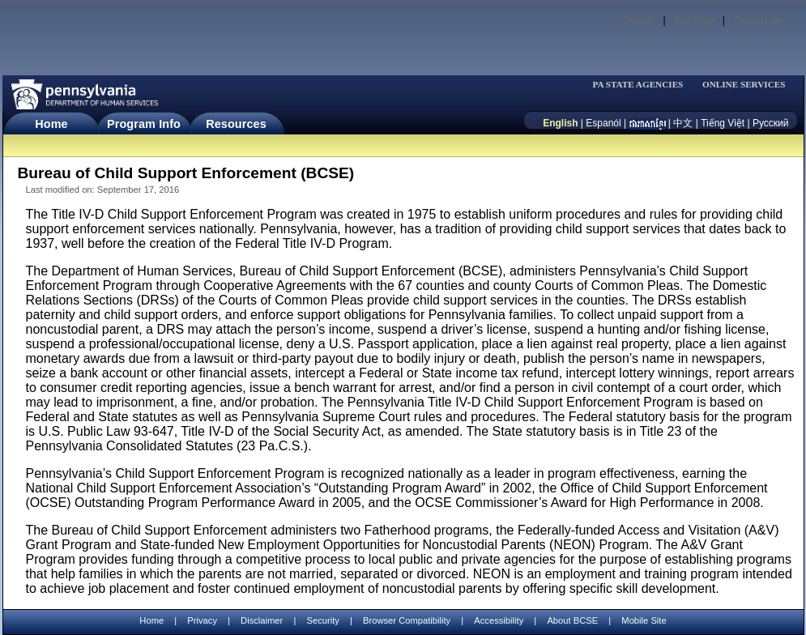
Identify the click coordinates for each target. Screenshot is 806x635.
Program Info (144, 123)
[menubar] (643, 84)
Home (51, 123)
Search (638, 20)
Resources (236, 123)
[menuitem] (643, 84)
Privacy (202, 620)
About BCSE (572, 620)
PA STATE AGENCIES (637, 84)
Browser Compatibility (406, 620)
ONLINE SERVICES (744, 84)
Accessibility (498, 620)
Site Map (694, 20)
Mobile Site (643, 620)
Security (322, 620)
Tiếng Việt (722, 123)
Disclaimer (262, 620)
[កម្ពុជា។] (647, 123)
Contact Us (758, 20)
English (560, 123)
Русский (771, 123)
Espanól (603, 123)
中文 (683, 123)
